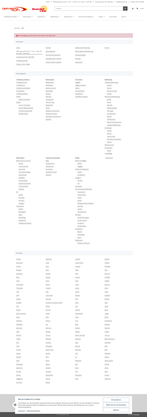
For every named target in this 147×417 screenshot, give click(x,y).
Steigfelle (22, 178)
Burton (48, 353)
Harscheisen (23, 175)
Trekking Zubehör (22, 94)
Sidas (47, 281)
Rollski (18, 96)
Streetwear (108, 128)
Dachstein (78, 375)
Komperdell (79, 313)
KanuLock (19, 263)
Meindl (18, 357)
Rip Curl (107, 274)
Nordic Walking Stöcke (26, 108)
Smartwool (19, 284)
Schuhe (80, 180)
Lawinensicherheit (25, 183)
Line (76, 321)
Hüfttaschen (50, 166)
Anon (77, 368)
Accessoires (108, 148)
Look (47, 317)
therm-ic (107, 284)
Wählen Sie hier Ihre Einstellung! (116, 405)
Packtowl (107, 266)
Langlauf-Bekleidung (113, 125)
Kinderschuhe (82, 220)
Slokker (107, 281)
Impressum (21, 411)
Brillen (80, 163)
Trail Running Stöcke (25, 111)
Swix (76, 342)
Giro (76, 306)
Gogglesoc (19, 379)
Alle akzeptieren (116, 400)
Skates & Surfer (51, 88)
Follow (48, 306)
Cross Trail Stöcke (24, 105)
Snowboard (20, 206)
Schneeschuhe (23, 186)
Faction (107, 375)
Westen (48, 94)
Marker (77, 328)
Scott (18, 281)
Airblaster (19, 364)
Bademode (49, 105)
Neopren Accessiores (53, 111)
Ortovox (77, 266)
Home (48, 2)
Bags (47, 161)
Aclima (107, 364)
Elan (106, 346)
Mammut (19, 328)
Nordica (107, 324)
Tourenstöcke (23, 180)
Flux (17, 306)
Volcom (77, 346)
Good (106, 306)
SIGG (76, 281)
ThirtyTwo (19, 288)
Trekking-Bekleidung (111, 82)
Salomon (19, 321)
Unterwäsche (111, 114)
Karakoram (108, 321)
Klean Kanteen (21, 313)
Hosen (109, 102)
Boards (21, 209)
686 (76, 364)
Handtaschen (50, 163)
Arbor (106, 368)
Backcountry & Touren (23, 161)
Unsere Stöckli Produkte (53, 62)
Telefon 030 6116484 (137, 2)
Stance (48, 284)
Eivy (17, 342)
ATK (76, 371)
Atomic (18, 375)
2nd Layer (110, 111)
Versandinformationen (53, 55)
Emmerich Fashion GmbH (54, 303)
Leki (76, 353)
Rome (106, 317)
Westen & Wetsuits (84, 243)
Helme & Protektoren (82, 169)
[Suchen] (89, 8)
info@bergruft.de (121, 2)
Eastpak (18, 303)
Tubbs (18, 339)
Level (47, 263)
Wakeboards (50, 82)
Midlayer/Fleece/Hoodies (86, 203)
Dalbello (107, 295)
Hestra (18, 310)
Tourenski (22, 169)
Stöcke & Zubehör (24, 99)
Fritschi (48, 310)
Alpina (48, 364)
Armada (48, 371)
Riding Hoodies (112, 108)
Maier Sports (109, 361)
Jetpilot (107, 259)
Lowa (77, 317)
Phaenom (108, 379)
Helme (48, 108)
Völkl (17, 361)
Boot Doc (78, 350)
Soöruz (48, 321)
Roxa (17, 277)
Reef (76, 274)
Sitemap (78, 58)
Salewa (48, 277)
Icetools (77, 259)
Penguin (19, 270)
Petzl (47, 270)
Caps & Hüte (111, 136)
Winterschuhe (109, 145)
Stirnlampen (20, 91)
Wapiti (48, 382)
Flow (106, 303)
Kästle (48, 313)
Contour (48, 342)
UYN (17, 292)
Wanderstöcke (23, 114)
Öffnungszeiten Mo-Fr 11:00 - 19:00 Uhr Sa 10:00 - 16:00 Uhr (72, 2)
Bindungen (49, 85)
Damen (109, 85)
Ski (17, 192)
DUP (76, 299)
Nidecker (108, 353)
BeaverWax (49, 375)
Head (47, 361)
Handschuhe (111, 119)
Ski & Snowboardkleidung (83, 189)
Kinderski (81, 223)
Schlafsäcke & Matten (23, 88)
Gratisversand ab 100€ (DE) (104, 2)
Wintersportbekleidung (112, 96)
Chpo (106, 292)
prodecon (19, 274)
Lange (107, 313)
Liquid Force (79, 263)
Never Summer (80, 335)
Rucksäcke (49, 169)
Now (17, 332)
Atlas (106, 371)
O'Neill (18, 266)
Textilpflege (108, 153)
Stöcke (18, 102)
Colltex (107, 332)
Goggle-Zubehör (80, 85)
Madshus (78, 361)
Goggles (77, 82)
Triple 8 (48, 288)
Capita (18, 353)
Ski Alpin (21, 200)
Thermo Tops (50, 102)
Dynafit (107, 299)
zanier (77, 292)
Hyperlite (49, 259)
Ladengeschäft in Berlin (53, 58)
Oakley (77, 332)
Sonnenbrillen (79, 91)
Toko (17, 346)
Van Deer (22, 198)
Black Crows (50, 350)
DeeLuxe (78, 339)
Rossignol (49, 346)
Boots (20, 215)
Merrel (48, 379)
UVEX (106, 288)
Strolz (77, 284)
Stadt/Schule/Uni (51, 172)
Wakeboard (79, 240)
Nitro (77, 379)
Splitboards (22, 220)
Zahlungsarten (50, 51)
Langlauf (21, 203)
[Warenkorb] (140, 8)
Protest (48, 274)
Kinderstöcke (82, 226)
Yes (47, 324)
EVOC (77, 303)
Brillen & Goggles (80, 161)
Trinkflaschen (20, 85)
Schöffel (107, 277)
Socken (109, 94)
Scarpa (77, 277)
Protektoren (79, 94)
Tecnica (107, 335)
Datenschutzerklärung (33, 411)
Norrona (48, 328)
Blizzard (48, 339)
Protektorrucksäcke (81, 96)
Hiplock (77, 310)
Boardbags (49, 91)
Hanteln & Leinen (51, 114)
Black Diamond (109, 339)
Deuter (18, 299)
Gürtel (109, 150)
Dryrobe (48, 299)
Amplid (48, 368)
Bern (47, 357)
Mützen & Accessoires (114, 122)
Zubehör (48, 119)
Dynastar (108, 342)
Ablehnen (116, 410)
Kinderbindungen (83, 217)
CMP (17, 295)
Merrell (18, 335)
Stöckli (21, 195)
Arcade (18, 371)
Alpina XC (19, 368)
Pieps (77, 270)
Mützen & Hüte (112, 91)
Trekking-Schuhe (21, 82)
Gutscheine (109, 158)
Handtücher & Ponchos (53, 116)
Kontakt (48, 48)
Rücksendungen (80, 55)
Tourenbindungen (25, 172)
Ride (76, 324)
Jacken (109, 99)
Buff (106, 350)
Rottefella (19, 324)
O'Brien (107, 263)
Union (77, 288)
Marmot (107, 328)
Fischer (18, 350)
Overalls (109, 105)
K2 (76, 357)
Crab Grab (49, 295)
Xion (47, 292)
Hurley (18, 259)
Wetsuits (48, 96)
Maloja (48, 332)
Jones (106, 310)
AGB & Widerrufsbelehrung (84, 51)
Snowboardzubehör (25, 223)
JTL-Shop (137, 414)
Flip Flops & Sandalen (114, 139)
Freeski (21, 163)
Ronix (18, 317)
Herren (109, 88)
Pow (106, 270)
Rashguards (50, 99)
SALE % (123, 17)
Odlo (47, 266)
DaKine (77, 295)
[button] (133, 8)
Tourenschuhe (23, 166)
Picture (48, 335)
